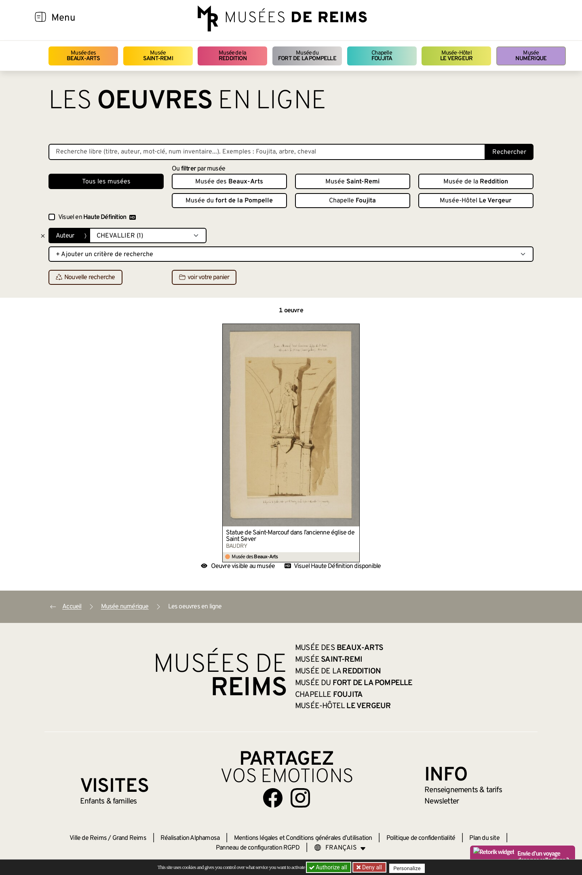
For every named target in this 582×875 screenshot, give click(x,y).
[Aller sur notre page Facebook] (273, 798)
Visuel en (97, 217)
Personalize (409, 867)
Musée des (83, 56)
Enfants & (108, 801)
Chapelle (381, 56)
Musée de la (233, 56)
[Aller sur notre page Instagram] (300, 798)
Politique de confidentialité (420, 838)
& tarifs (463, 790)
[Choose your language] (340, 848)
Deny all (372, 867)
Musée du (307, 56)
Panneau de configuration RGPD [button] (257, 848)
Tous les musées (106, 182)
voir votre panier (204, 277)
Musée (158, 56)
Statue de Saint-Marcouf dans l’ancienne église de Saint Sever (290, 536)
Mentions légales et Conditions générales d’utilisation (303, 838)
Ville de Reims (88, 838)
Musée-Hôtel (456, 56)
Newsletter (441, 801)
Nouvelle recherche (85, 277)
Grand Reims (129, 838)
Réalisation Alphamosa (189, 838)
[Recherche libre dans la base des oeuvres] (266, 152)
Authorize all (328, 867)
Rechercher (509, 152)
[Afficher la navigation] (40, 18)
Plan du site (484, 838)
